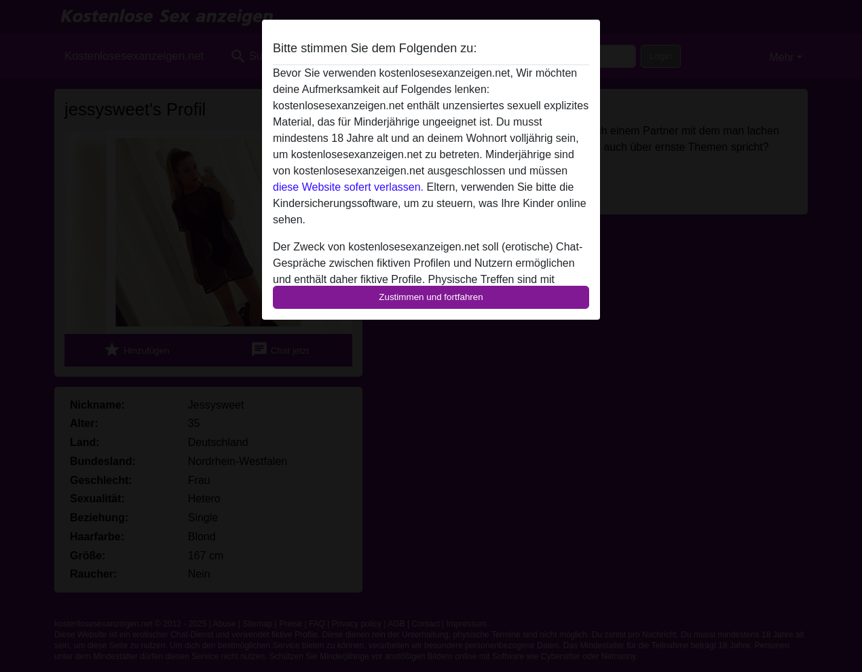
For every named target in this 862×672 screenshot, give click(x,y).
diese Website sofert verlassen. (348, 187)
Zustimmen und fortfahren (431, 297)
